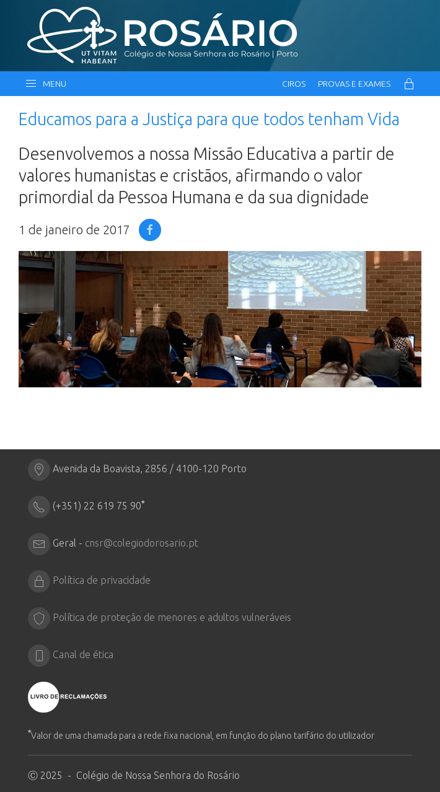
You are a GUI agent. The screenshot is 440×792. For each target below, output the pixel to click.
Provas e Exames (354, 84)
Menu (45, 83)
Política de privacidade (102, 580)
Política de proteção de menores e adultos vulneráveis (172, 617)
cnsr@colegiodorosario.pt (141, 542)
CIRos (294, 84)
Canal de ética (83, 654)
